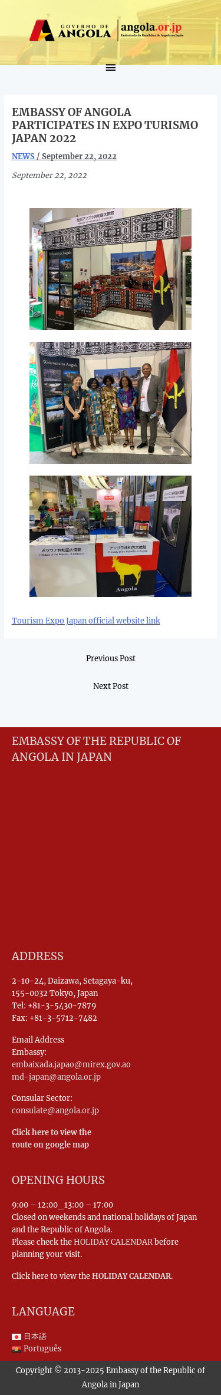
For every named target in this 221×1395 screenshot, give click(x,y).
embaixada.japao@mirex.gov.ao (71, 1064)
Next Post (110, 686)
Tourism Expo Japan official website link (86, 620)
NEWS (23, 156)
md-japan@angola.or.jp (56, 1076)
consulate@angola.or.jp (55, 1110)
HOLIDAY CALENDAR (113, 1241)
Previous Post (111, 658)
